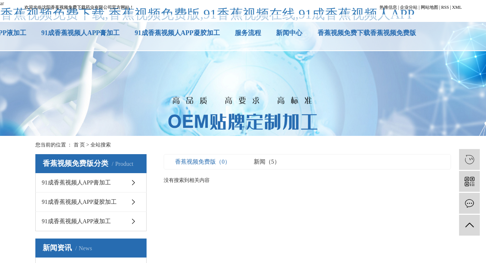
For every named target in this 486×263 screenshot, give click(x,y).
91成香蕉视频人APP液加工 (76, 221)
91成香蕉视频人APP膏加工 (80, 33)
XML (457, 7)
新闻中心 (289, 33)
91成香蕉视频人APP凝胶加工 (177, 33)
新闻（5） (267, 162)
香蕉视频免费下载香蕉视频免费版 (367, 33)
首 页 (79, 145)
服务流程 (248, 33)
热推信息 (388, 7)
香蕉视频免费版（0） (202, 162)
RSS (445, 7)
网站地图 (429, 7)
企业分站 (408, 7)
